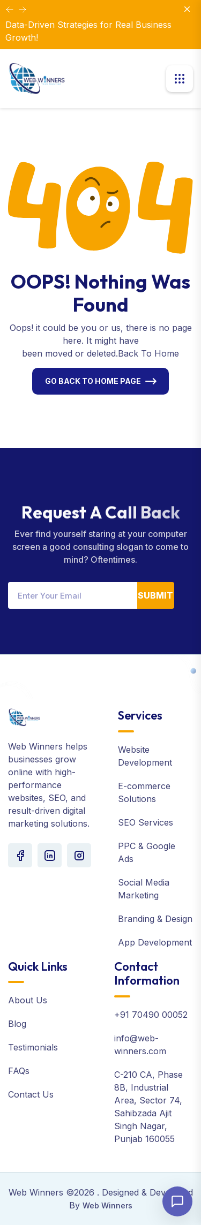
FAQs (18, 1070)
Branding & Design (155, 918)
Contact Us (31, 1094)
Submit (155, 595)
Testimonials (33, 1047)
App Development (155, 942)
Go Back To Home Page (93, 380)
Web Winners (107, 1205)
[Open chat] (177, 1201)
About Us (27, 1000)
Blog (17, 1023)
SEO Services (145, 822)
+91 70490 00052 (151, 1014)
